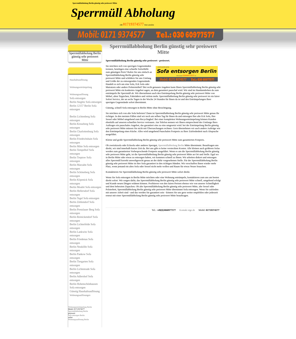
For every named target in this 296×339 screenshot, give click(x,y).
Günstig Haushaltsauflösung (85, 291)
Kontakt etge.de (187, 210)
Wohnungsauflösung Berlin (78, 319)
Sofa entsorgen (78, 98)
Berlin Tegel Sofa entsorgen (84, 198)
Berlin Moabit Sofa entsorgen (85, 187)
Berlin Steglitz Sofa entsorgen (86, 101)
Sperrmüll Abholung (123, 12)
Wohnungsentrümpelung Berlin (80, 307)
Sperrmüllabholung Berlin (78, 311)
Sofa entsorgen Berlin (76, 315)
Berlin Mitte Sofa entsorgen (84, 146)
